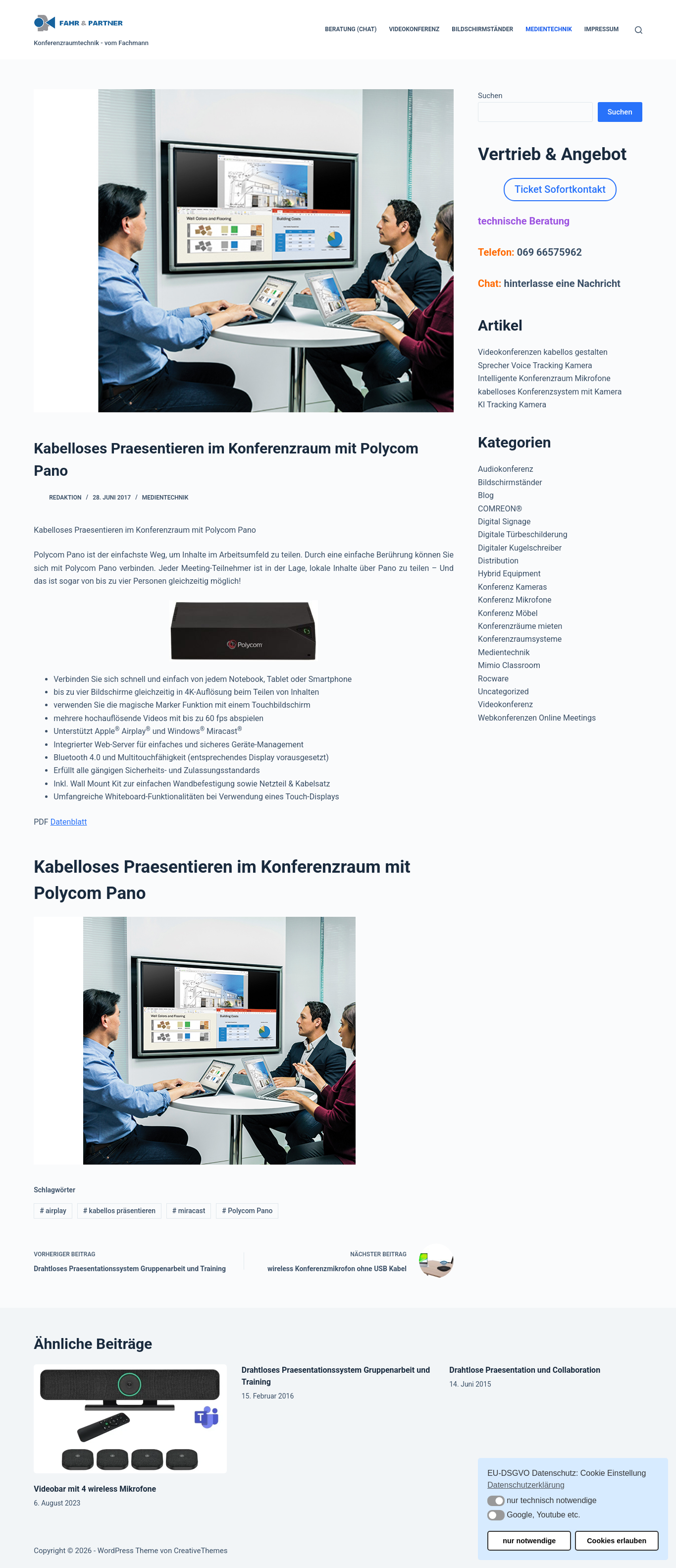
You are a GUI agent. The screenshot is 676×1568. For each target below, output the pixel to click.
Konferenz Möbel (508, 613)
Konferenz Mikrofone (515, 600)
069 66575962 (549, 252)
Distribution (498, 560)
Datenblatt (69, 822)
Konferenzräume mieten (520, 626)
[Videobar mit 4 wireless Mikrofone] (130, 1418)
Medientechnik (548, 29)
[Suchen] (638, 30)
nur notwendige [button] (529, 1541)
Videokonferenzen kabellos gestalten (543, 352)
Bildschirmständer (482, 29)
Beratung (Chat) (350, 29)
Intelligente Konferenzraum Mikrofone (544, 378)
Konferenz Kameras (512, 587)
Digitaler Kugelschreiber (520, 548)
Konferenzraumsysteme (520, 639)
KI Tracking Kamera (512, 404)
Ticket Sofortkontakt (560, 189)
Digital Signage (504, 521)
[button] (496, 1501)
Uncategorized (503, 691)
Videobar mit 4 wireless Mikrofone (95, 1489)
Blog (486, 495)
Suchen (490, 95)
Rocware (493, 678)
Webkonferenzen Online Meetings (537, 718)
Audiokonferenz (505, 469)
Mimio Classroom (509, 665)
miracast (189, 1211)
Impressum (601, 29)
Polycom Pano (247, 1211)
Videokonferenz (414, 29)
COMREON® (500, 508)
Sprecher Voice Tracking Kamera (535, 365)
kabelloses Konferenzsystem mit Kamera (550, 391)
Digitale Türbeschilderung (523, 534)
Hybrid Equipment (509, 573)
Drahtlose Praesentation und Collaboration (524, 1370)
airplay (53, 1211)
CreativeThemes (201, 1550)
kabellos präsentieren (119, 1211)
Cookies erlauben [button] (616, 1541)
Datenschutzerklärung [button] (526, 1485)
